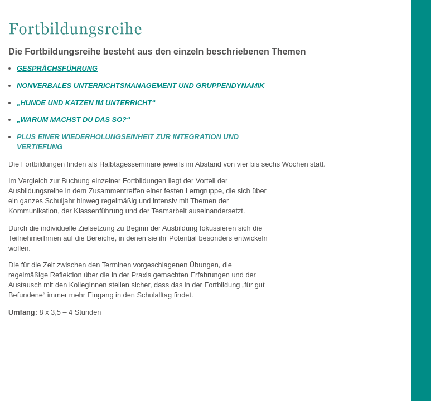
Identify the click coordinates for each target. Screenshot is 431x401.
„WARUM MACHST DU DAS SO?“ (73, 119)
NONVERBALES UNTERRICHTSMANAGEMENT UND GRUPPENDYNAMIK (140, 85)
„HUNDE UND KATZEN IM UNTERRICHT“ (86, 103)
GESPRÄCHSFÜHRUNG (57, 68)
